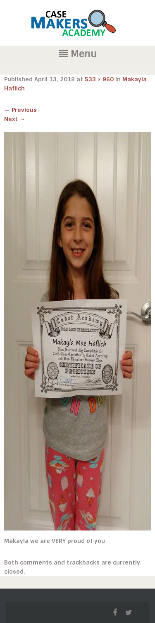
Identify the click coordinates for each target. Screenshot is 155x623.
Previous (20, 110)
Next (14, 119)
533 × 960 (99, 79)
